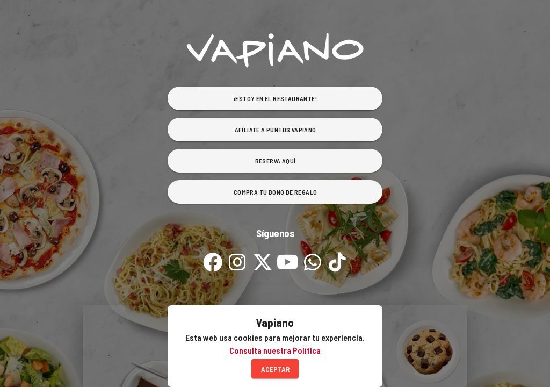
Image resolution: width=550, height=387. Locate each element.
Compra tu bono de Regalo (275, 192)
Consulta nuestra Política (275, 350)
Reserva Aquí (275, 160)
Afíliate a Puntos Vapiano (275, 129)
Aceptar (275, 369)
